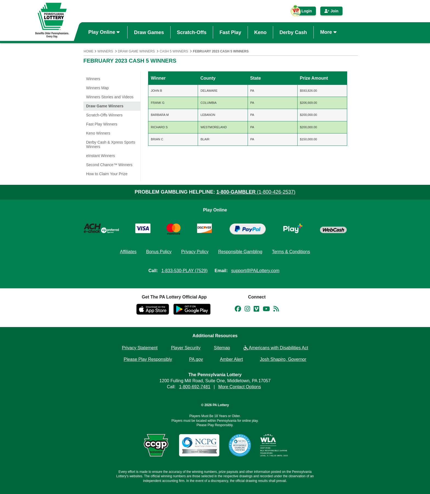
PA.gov (196, 359)
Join (331, 11)
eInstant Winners (100, 155)
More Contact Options (239, 386)
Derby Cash (293, 32)
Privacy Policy (195, 251)
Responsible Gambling (240, 251)
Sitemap (222, 347)
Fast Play (230, 32)
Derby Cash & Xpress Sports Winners (110, 144)
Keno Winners (98, 133)
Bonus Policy (159, 251)
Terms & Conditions (291, 251)
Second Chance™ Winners (109, 165)
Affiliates (128, 251)
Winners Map (97, 88)
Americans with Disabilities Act (276, 347)
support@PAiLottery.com (255, 270)
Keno (260, 32)
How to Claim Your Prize (107, 174)
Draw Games (149, 32)
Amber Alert (231, 359)
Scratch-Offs (191, 32)
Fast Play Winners (101, 124)
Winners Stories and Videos (110, 97)
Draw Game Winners (136, 51)
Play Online (104, 32)
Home (89, 51)
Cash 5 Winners (174, 51)
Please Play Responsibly (148, 359)
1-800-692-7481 (194, 386)
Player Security (185, 347)
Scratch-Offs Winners (104, 115)
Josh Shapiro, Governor (283, 359)
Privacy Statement (140, 347)
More (329, 32)
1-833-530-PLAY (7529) (184, 270)
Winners (105, 51)
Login (304, 12)
